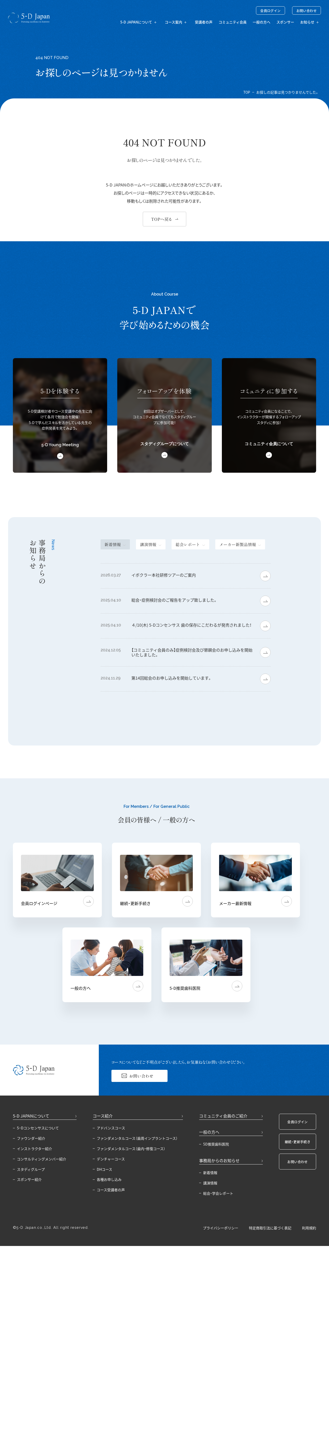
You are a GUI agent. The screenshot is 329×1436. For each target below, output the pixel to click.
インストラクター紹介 (34, 1148)
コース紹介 (103, 1116)
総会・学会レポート (218, 1193)
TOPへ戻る (161, 219)
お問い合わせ (306, 10)
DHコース (104, 1169)
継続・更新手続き (297, 1141)
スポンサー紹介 (29, 1179)
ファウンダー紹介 (31, 1138)
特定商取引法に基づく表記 (270, 1228)
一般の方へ (261, 21)
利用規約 (309, 1228)
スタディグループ (31, 1169)
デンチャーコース (111, 1158)
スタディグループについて (164, 443)
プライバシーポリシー (220, 1228)
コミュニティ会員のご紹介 (223, 1116)
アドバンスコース (111, 1127)
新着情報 (210, 1172)
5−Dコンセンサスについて (38, 1127)
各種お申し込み (109, 1179)
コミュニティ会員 (233, 21)
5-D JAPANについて (31, 1116)
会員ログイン (270, 10)
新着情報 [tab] (113, 544)
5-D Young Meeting (60, 444)
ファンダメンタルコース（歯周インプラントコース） (137, 1138)
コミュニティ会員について (269, 443)
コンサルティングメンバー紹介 (41, 1158)
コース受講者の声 (111, 1189)
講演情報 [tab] (148, 544)
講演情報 (210, 1182)
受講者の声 (204, 21)
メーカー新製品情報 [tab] (237, 544)
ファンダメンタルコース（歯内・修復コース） (131, 1148)
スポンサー (285, 21)
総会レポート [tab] (188, 544)
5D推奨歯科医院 (216, 1144)
